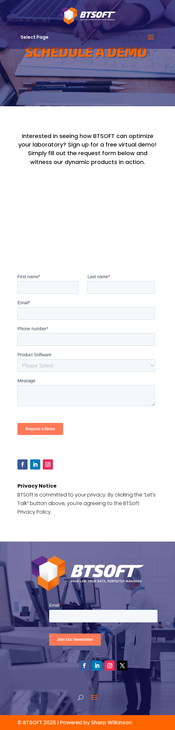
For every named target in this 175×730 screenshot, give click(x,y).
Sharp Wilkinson (111, 722)
